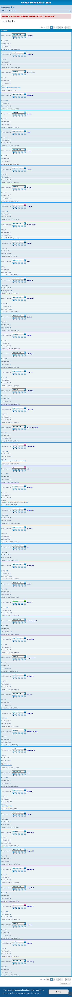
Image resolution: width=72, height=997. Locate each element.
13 (6, 156)
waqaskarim (31, 869)
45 (11, 456)
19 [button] (67, 27)
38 (6, 359)
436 (7, 100)
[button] (47, 27)
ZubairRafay (31, 72)
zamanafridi (30, 298)
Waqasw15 (30, 851)
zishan (29, 150)
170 (7, 570)
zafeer (29, 469)
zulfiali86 (30, 35)
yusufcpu (30, 487)
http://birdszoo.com (6, 806)
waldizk (29, 924)
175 (7, 41)
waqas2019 (30, 888)
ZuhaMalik (30, 54)
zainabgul (30, 354)
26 (6, 874)
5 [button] (62, 27)
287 (7, 303)
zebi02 (29, 243)
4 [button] (59, 27)
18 (6, 414)
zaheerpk (30, 409)
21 (10, 288)
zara (28, 261)
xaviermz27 (30, 676)
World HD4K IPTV (32, 731)
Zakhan (29, 317)
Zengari (29, 206)
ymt (28, 547)
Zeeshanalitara (31, 224)
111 (7, 819)
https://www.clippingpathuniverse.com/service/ (14, 502)
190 (11, 309)
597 (7, 796)
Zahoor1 (29, 372)
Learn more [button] (36, 993)
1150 (7, 451)
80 (11, 802)
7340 (7, 607)
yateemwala (30, 565)
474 (7, 285)
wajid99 (29, 943)
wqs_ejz (29, 694)
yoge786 (29, 528)
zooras (29, 114)
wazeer (29, 814)
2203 (7, 911)
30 (11, 917)
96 (6, 966)
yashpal (29, 602)
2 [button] (54, 27)
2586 (7, 474)
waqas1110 (30, 906)
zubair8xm (30, 95)
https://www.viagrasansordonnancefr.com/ (13, 461)
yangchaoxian (31, 657)
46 (6, 856)
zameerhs (30, 280)
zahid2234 (30, 390)
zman (28, 132)
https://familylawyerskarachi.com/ (10, 87)
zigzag (29, 169)
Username (4, 30)
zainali (29, 335)
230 (7, 515)
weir (28, 772)
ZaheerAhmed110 (32, 427)
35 (11, 576)
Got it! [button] (58, 992)
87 (6, 644)
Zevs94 (29, 187)
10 (10, 610)
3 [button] (56, 27)
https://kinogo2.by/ (6, 764)
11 (6, 552)
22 (10, 306)
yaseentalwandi (32, 621)
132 (7, 778)
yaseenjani (30, 639)
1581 (7, 211)
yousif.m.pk (30, 510)
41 (6, 248)
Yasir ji (29, 584)
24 (6, 718)
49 (6, 266)
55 (10, 914)
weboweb (30, 791)
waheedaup (30, 961)
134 (11, 290)
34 (6, 137)
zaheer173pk (31, 446)
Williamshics (31, 750)
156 (7, 626)
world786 (30, 713)
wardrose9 (30, 832)
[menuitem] (12, 7)
